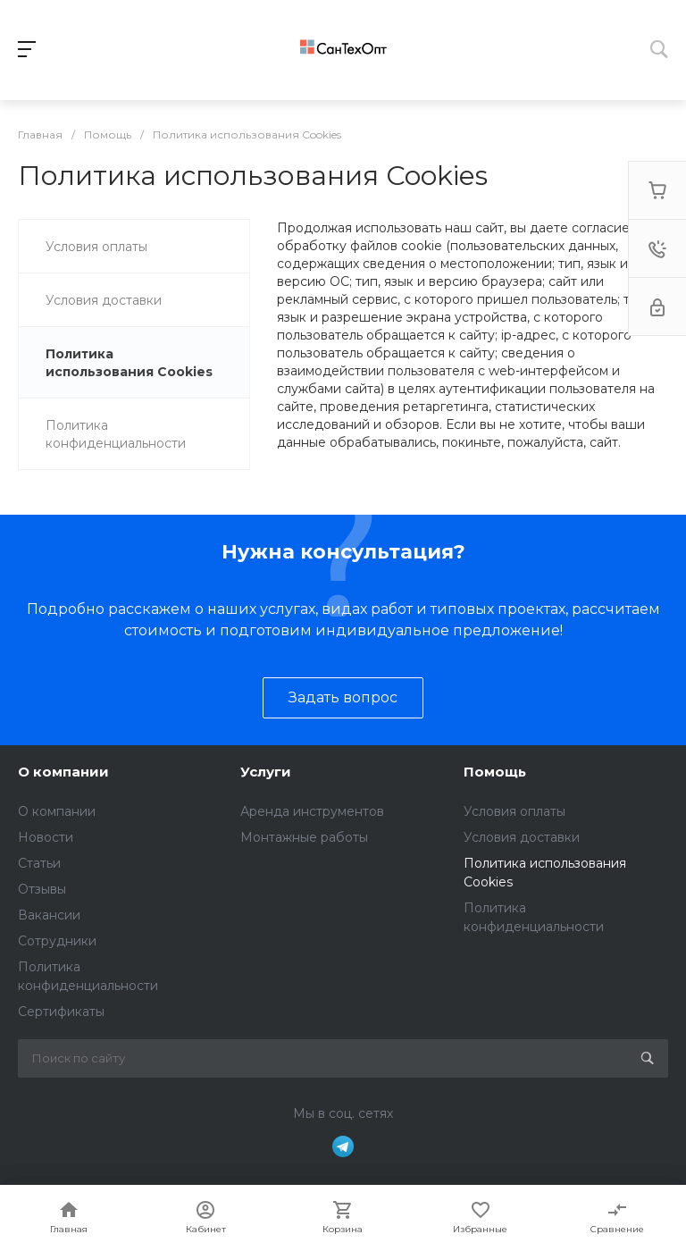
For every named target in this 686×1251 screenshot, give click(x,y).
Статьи (39, 863)
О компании (63, 771)
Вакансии (49, 915)
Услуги (265, 771)
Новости (45, 837)
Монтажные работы (304, 837)
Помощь (495, 771)
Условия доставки (522, 837)
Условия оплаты (514, 811)
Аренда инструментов (312, 811)
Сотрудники (57, 941)
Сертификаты (61, 1011)
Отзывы (42, 889)
